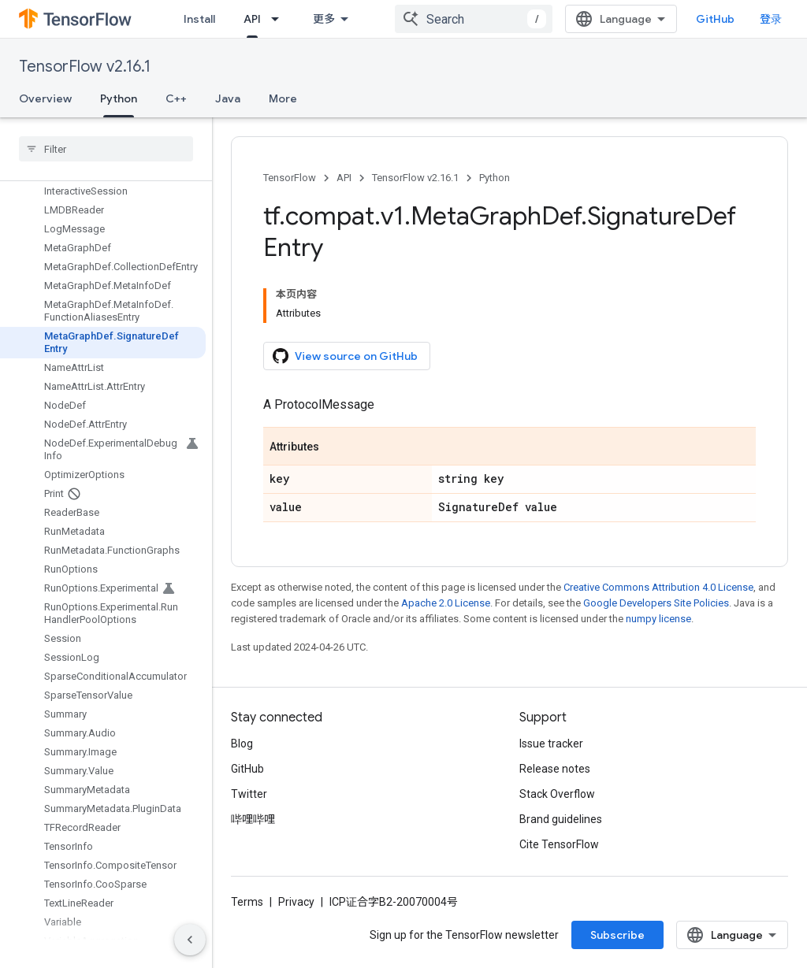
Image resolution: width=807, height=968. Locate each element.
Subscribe (617, 935)
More (283, 98)
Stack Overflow (557, 794)
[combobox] (473, 19)
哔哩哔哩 (253, 819)
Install (199, 19)
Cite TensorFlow (559, 844)
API (344, 178)
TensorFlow (289, 178)
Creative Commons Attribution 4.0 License (658, 587)
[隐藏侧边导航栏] (190, 939)
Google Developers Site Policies (656, 603)
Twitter (249, 794)
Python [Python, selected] (118, 98)
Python (494, 178)
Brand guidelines (560, 819)
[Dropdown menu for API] (280, 19)
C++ (176, 98)
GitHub (715, 19)
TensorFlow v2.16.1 (85, 66)
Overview (45, 98)
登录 (771, 19)
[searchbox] (106, 148)
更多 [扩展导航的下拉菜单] (324, 19)
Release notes (554, 768)
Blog (242, 743)
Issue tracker (551, 743)
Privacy (296, 902)
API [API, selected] (252, 19)
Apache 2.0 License (445, 603)
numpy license (658, 619)
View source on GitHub (345, 356)
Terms (247, 902)
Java (227, 98)
